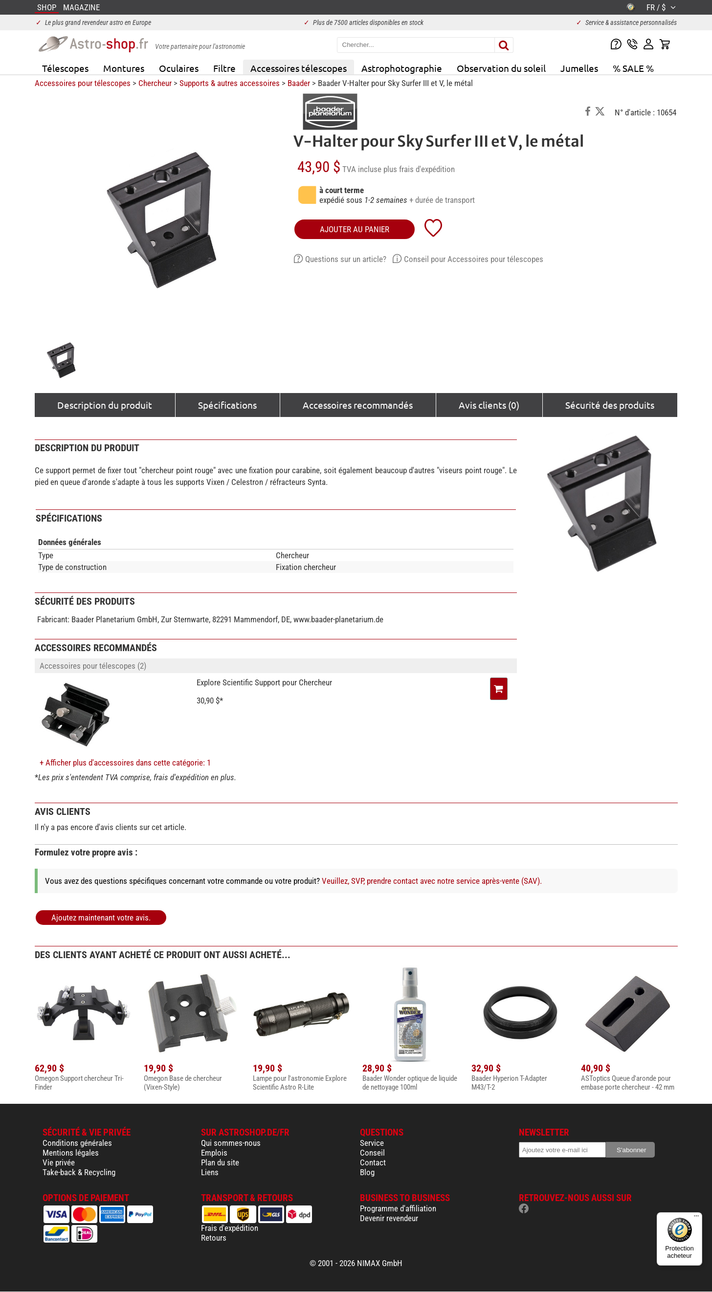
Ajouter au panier (354, 229)
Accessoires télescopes (298, 68)
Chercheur (155, 83)
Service (372, 1143)
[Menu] (696, 1218)
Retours (213, 1238)
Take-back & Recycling (79, 1172)
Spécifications (227, 405)
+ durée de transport (442, 200)
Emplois (214, 1153)
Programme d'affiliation (398, 1208)
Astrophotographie (401, 68)
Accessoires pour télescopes (83, 83)
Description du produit (104, 405)
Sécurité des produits (609, 405)
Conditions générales (77, 1143)
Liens (210, 1172)
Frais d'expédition (229, 1228)
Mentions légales (71, 1153)
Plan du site (220, 1162)
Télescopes (65, 68)
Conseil (372, 1153)
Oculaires (179, 68)
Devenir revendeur (389, 1218)
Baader (299, 83)
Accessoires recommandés (358, 405)
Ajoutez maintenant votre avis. (101, 917)
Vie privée (59, 1162)
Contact (373, 1162)
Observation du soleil (501, 68)
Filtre (224, 68)
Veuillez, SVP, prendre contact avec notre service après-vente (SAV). (432, 881)
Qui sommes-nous (231, 1143)
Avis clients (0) (489, 405)
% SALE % (633, 68)
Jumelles (579, 68)
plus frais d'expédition (419, 169)
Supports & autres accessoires (229, 83)
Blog (367, 1172)
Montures (123, 68)
